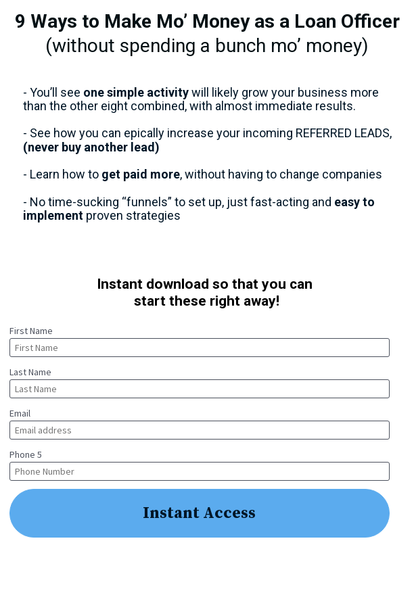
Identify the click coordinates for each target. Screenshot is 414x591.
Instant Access (199, 513)
